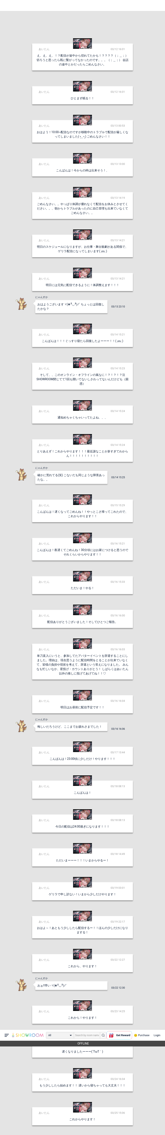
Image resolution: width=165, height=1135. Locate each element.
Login (157, 5)
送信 (125, 1125)
